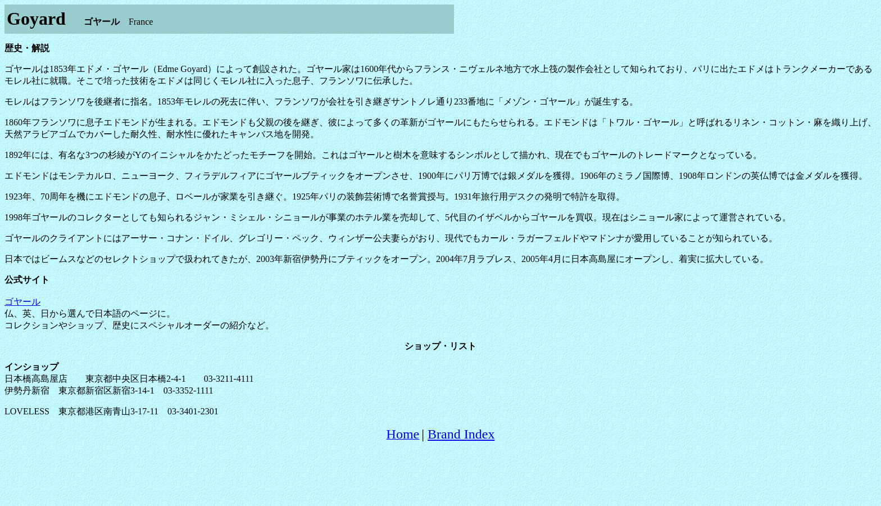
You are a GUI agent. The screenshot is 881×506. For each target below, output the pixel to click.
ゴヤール (22, 301)
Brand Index (461, 434)
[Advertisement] (440, 476)
